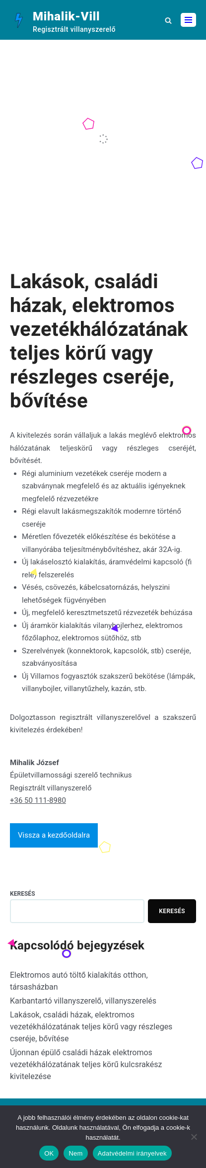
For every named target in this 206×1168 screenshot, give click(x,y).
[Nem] (194, 1137)
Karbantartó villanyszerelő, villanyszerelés (83, 1001)
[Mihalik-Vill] (63, 20)
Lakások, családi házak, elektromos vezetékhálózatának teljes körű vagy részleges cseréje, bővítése (91, 1026)
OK (49, 1153)
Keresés (22, 893)
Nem (75, 1153)
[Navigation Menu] (188, 20)
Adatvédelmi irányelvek (132, 1153)
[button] (168, 20)
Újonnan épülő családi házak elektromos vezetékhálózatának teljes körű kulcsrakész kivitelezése (86, 1064)
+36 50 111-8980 (38, 800)
